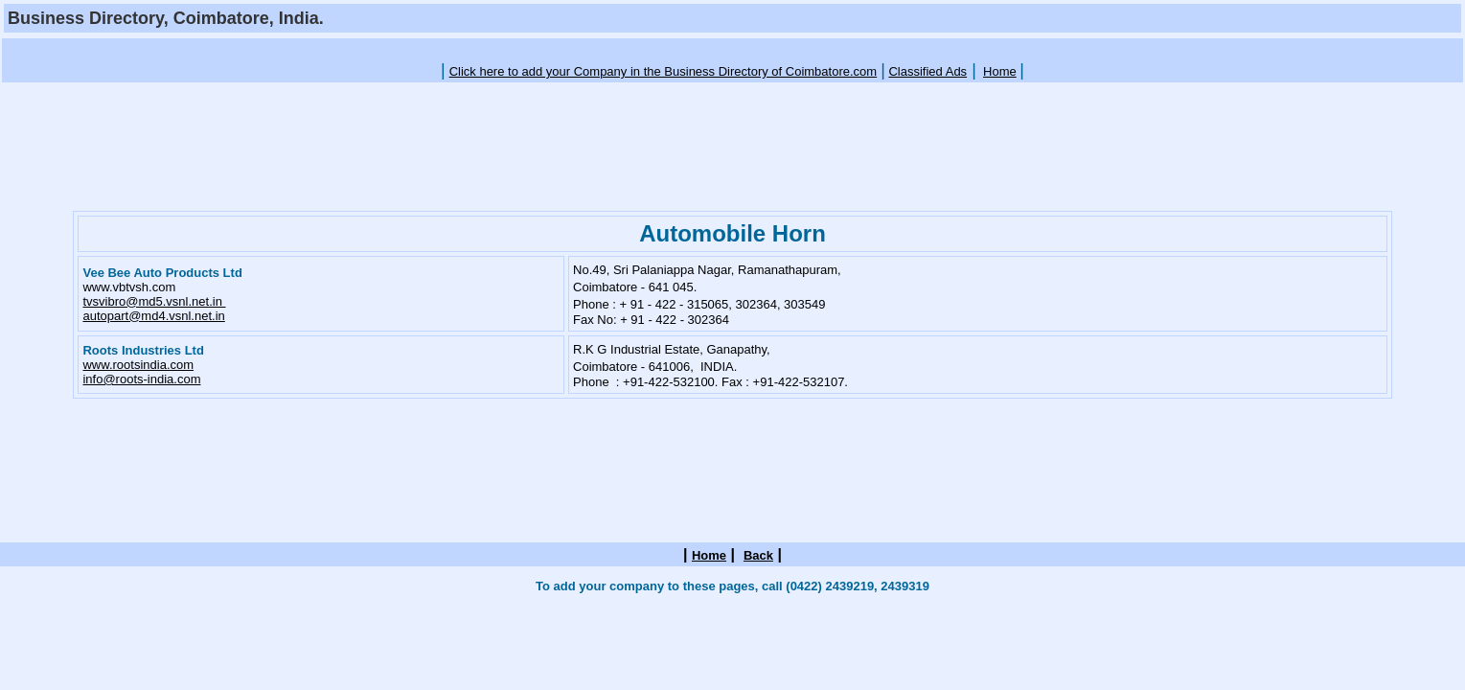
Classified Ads (927, 71)
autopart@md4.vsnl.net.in (153, 316)
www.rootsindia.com (138, 364)
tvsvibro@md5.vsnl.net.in (153, 301)
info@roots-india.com (141, 379)
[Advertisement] (733, 48)
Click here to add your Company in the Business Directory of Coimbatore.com (663, 71)
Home (1000, 71)
